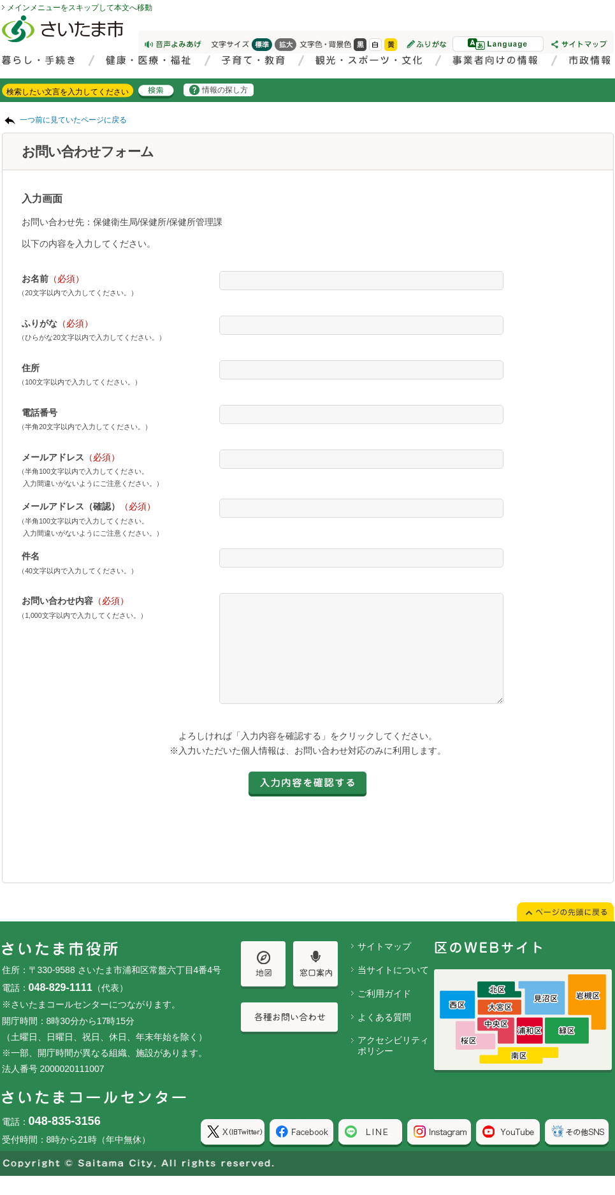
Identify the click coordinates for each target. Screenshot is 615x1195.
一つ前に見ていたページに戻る (73, 119)
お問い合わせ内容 (75, 601)
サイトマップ (384, 965)
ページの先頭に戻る (0, 0)
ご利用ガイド (384, 1013)
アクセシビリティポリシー (393, 1064)
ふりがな (57, 323)
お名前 (53, 279)
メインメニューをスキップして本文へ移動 (79, 7)
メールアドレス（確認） (89, 506)
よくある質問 (384, 1036)
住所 (31, 368)
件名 (31, 556)
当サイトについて (393, 989)
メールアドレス (71, 457)
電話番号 (39, 412)
